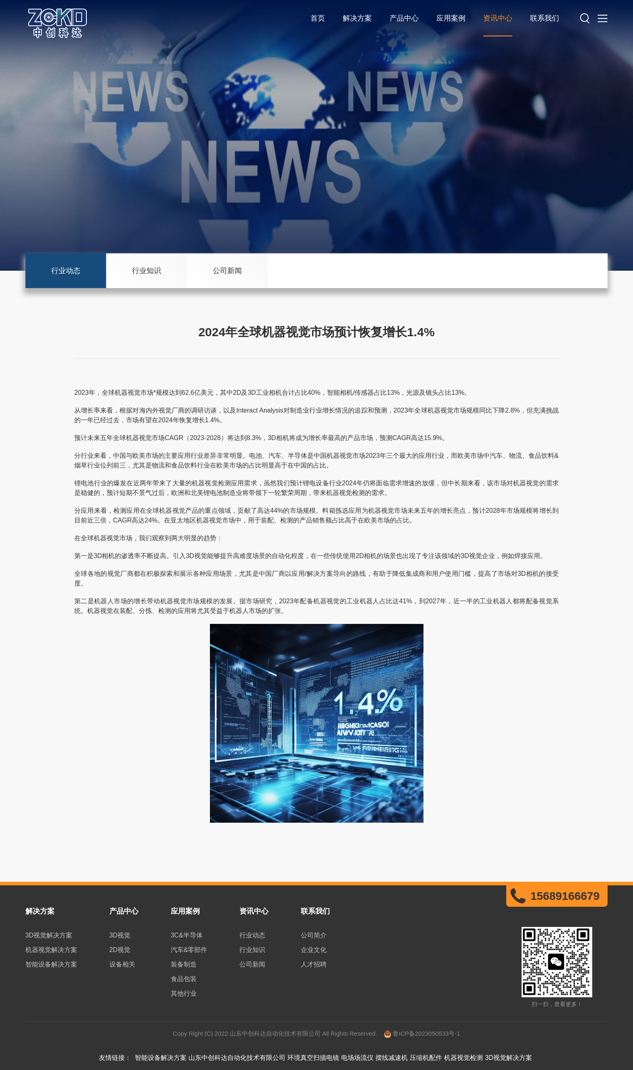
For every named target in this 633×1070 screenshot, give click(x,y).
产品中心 (404, 18)
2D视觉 (119, 949)
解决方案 (357, 18)
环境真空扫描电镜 (313, 1057)
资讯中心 (497, 18)
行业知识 (146, 271)
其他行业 (184, 993)
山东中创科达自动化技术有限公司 (237, 1057)
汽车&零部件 (189, 949)
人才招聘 (314, 964)
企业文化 (314, 949)
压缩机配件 (426, 1057)
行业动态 (65, 271)
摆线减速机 (391, 1057)
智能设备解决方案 (51, 964)
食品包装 (184, 978)
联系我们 (544, 18)
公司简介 (314, 935)
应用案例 (450, 18)
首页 (317, 18)
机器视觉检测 (463, 1057)
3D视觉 (119, 935)
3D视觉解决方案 (48, 935)
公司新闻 (227, 271)
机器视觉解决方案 (51, 949)
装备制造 (184, 964)
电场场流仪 (357, 1057)
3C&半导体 (187, 935)
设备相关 (122, 964)
